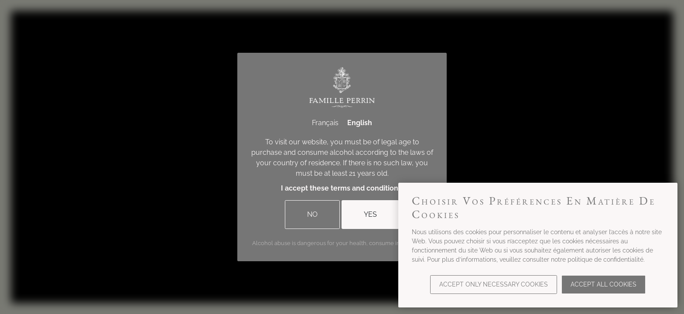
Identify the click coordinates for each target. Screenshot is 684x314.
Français (325, 123)
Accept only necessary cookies (493, 284)
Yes (370, 214)
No (312, 214)
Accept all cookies (603, 284)
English (359, 123)
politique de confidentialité (605, 259)
